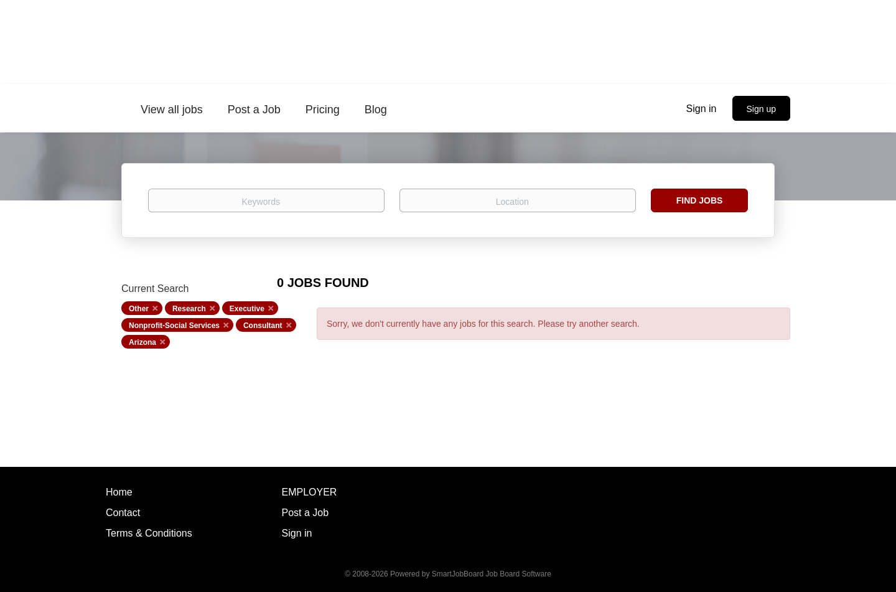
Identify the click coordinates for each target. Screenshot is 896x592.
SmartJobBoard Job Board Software (491, 574)
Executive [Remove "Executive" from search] (247, 308)
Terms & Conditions (149, 533)
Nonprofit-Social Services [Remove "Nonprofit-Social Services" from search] (174, 325)
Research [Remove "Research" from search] (189, 308)
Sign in (701, 108)
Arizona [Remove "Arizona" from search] (142, 342)
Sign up (761, 109)
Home (119, 492)
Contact (123, 512)
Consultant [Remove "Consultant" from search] (262, 325)
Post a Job (305, 512)
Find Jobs (699, 200)
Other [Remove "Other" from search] (139, 308)
